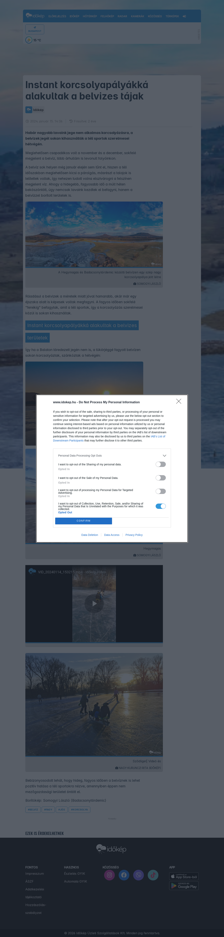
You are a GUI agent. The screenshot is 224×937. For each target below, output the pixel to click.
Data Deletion (89, 534)
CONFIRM (83, 520)
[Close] (180, 402)
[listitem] (112, 456)
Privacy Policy (134, 534)
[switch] (161, 464)
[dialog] (112, 468)
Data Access (111, 534)
